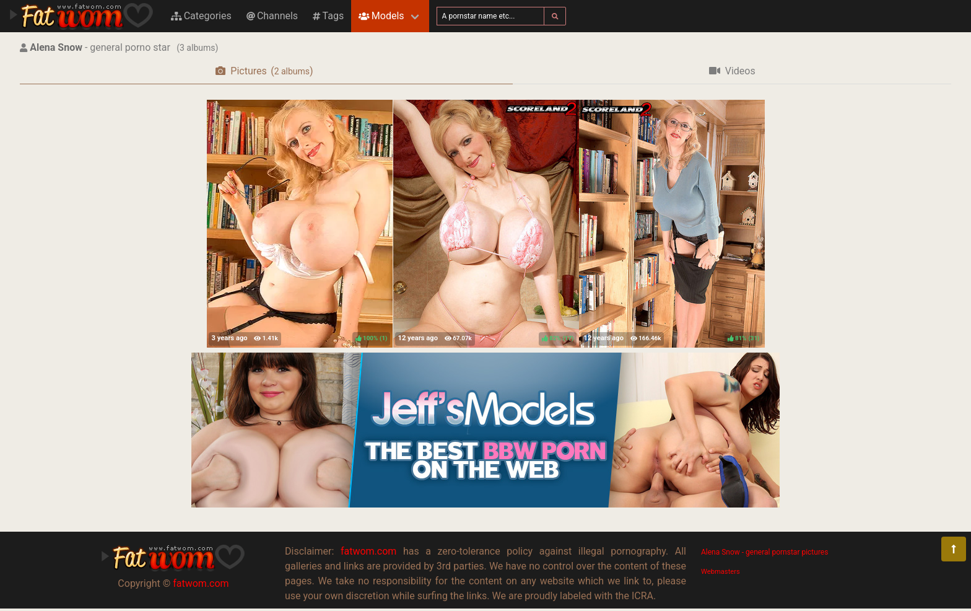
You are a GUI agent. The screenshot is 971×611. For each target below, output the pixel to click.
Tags (328, 16)
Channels (272, 16)
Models (381, 16)
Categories (201, 16)
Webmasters (720, 572)
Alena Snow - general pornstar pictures (764, 552)
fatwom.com (201, 583)
